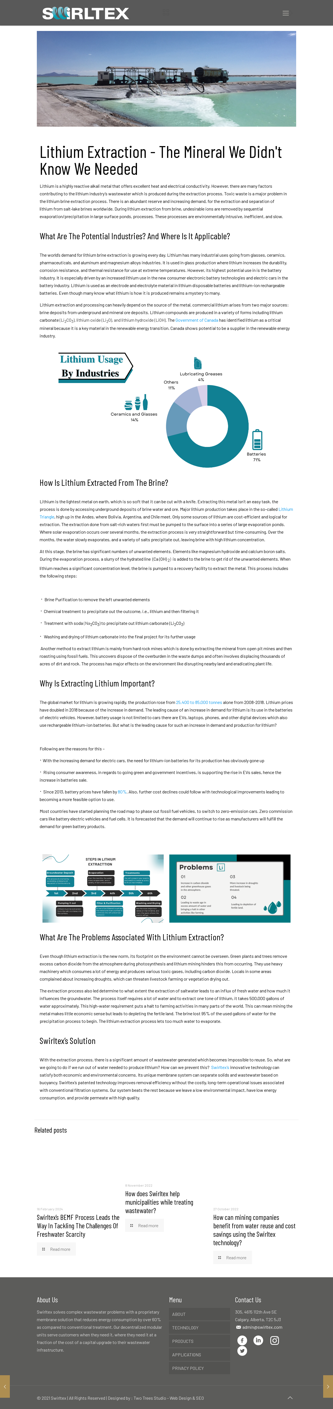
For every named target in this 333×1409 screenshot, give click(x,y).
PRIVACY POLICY (188, 1368)
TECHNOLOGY (185, 1327)
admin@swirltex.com (262, 1327)
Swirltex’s (220, 1067)
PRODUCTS (183, 1341)
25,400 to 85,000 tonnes (199, 702)
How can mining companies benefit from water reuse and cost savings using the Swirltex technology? (254, 1230)
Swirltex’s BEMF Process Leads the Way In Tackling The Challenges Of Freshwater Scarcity (78, 1225)
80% (122, 791)
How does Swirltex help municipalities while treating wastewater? (159, 1202)
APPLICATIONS (186, 1354)
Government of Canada (197, 320)
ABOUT (179, 1314)
